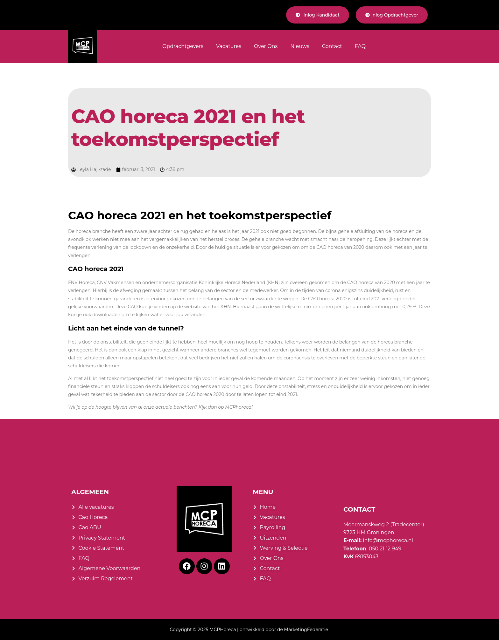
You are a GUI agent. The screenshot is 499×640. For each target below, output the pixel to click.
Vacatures (228, 46)
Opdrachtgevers (182, 46)
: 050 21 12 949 (372, 549)
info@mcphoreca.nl (378, 540)
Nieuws (299, 46)
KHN (226, 307)
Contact (332, 46)
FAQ (360, 46)
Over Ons (266, 46)
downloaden (106, 314)
